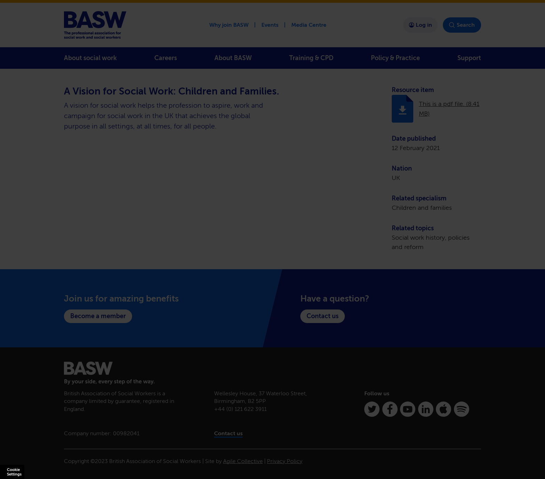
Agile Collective (243, 461)
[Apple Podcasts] (443, 409)
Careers (165, 58)
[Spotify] (461, 409)
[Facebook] (390, 409)
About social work (90, 58)
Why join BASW (229, 25)
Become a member (98, 316)
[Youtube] (407, 409)
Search (462, 25)
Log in (420, 25)
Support (469, 58)
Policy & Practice (395, 58)
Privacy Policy (284, 461)
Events (269, 25)
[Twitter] (372, 409)
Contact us (323, 316)
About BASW (233, 58)
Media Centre (308, 25)
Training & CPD (311, 58)
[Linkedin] (425, 409)
